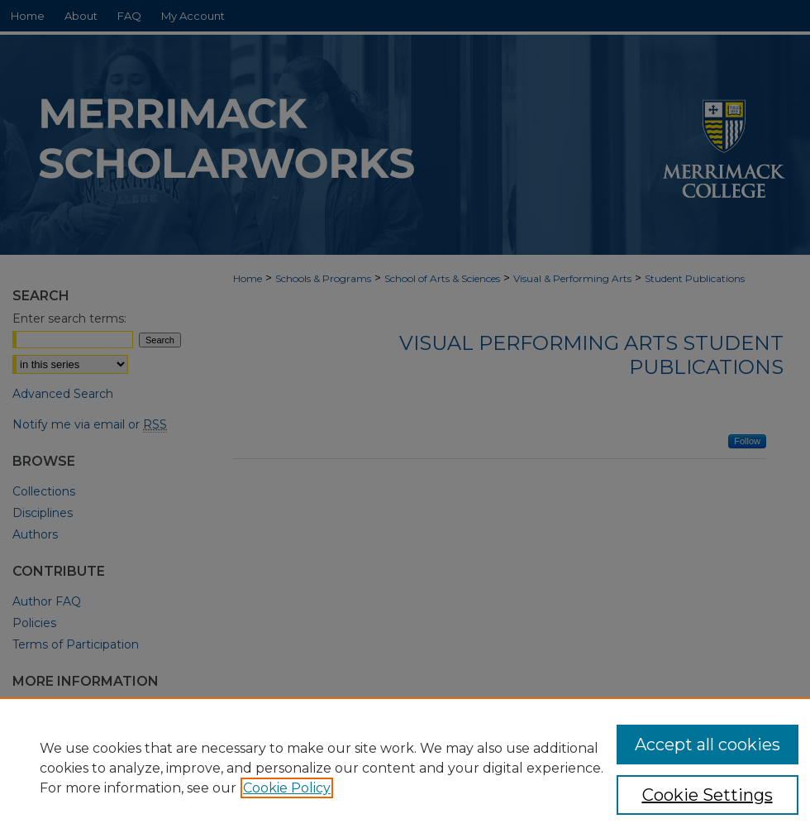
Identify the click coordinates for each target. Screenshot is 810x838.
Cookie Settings (707, 795)
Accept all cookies (707, 744)
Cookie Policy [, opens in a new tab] (287, 788)
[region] (405, 767)
